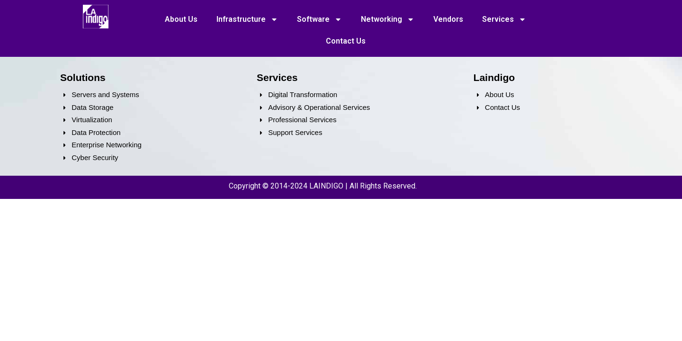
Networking (387, 19)
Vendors (448, 19)
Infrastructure (247, 19)
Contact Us (346, 40)
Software (319, 19)
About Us (181, 19)
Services (504, 19)
